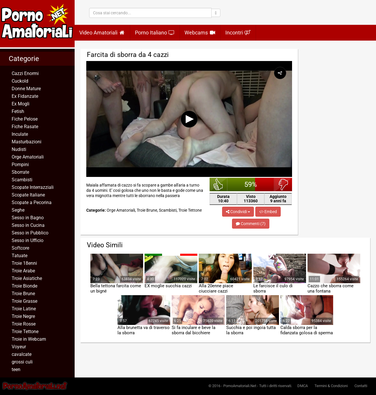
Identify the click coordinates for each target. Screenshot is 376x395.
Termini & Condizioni (331, 386)
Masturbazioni (26, 142)
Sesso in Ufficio (27, 240)
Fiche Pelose (25, 119)
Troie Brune (23, 293)
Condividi (238, 211)
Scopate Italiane (28, 195)
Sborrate (20, 172)
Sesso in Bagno (28, 217)
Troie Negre (23, 316)
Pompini (20, 164)
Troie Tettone (25, 331)
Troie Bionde (24, 286)
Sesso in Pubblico (30, 233)
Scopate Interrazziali (33, 187)
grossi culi (22, 362)
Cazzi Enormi (25, 73)
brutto (283, 184)
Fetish (18, 111)
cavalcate (21, 354)
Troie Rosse (24, 324)
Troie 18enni (24, 263)
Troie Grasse (24, 301)
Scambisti (22, 179)
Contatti (360, 386)
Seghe (18, 210)
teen (16, 369)
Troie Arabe (23, 271)
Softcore (20, 248)
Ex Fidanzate (25, 96)
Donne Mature (26, 88)
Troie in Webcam (29, 339)
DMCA (302, 386)
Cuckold (20, 81)
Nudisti (19, 149)
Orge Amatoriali (28, 157)
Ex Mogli (20, 104)
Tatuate (19, 255)
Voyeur (19, 346)
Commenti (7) (251, 223)
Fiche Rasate (25, 126)
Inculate (20, 134)
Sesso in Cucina (28, 225)
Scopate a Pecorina (32, 202)
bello (218, 184)
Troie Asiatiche (27, 278)
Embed (268, 211)
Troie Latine (24, 309)
